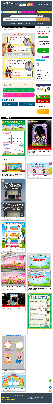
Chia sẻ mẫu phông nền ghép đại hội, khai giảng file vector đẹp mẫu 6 (12, 175)
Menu (22, 4)
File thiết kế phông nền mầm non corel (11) (12, 388)
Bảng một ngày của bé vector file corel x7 (12, 249)
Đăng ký (49, 4)
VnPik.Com (5, 29)
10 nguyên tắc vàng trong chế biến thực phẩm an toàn (39, 330)
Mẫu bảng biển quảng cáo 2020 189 (10, 217)
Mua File (43, 36)
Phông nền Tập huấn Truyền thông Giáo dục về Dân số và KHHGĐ (13, 287)
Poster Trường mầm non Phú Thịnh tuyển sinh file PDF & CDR (13, 158)
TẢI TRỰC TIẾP (44, 50)
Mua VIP (30, 4)
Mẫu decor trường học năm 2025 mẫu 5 (11, 308)
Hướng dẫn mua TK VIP (43, 106)
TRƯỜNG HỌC (41, 59)
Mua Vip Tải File (40, 397)
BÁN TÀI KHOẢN (32, 397)
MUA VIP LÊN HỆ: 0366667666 (8, 399)
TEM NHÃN (45, 56)
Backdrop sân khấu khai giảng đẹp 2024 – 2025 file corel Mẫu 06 (39, 289)
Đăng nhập (43, 4)
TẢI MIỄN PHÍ (44, 111)
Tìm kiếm (40, 15)
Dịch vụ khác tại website (18, 95)
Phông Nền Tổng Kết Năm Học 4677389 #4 (38, 175)
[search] (43, 19)
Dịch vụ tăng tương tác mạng (18, 90)
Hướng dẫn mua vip (32, 398)
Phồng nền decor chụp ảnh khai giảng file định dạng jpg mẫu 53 (39, 152)
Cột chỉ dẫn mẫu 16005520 (8, 370)
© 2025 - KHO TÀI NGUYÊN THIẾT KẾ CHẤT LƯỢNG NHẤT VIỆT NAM (13, 396)
